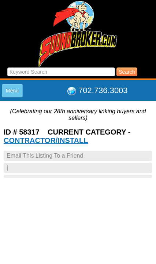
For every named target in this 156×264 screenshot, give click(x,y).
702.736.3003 (103, 90)
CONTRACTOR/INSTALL (46, 140)
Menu (12, 91)
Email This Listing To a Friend (45, 156)
